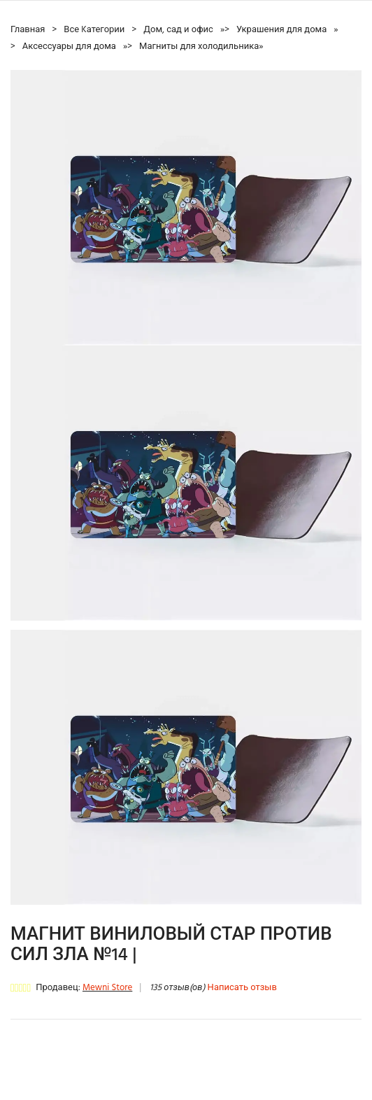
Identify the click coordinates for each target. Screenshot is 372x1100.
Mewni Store (107, 987)
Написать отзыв (242, 987)
